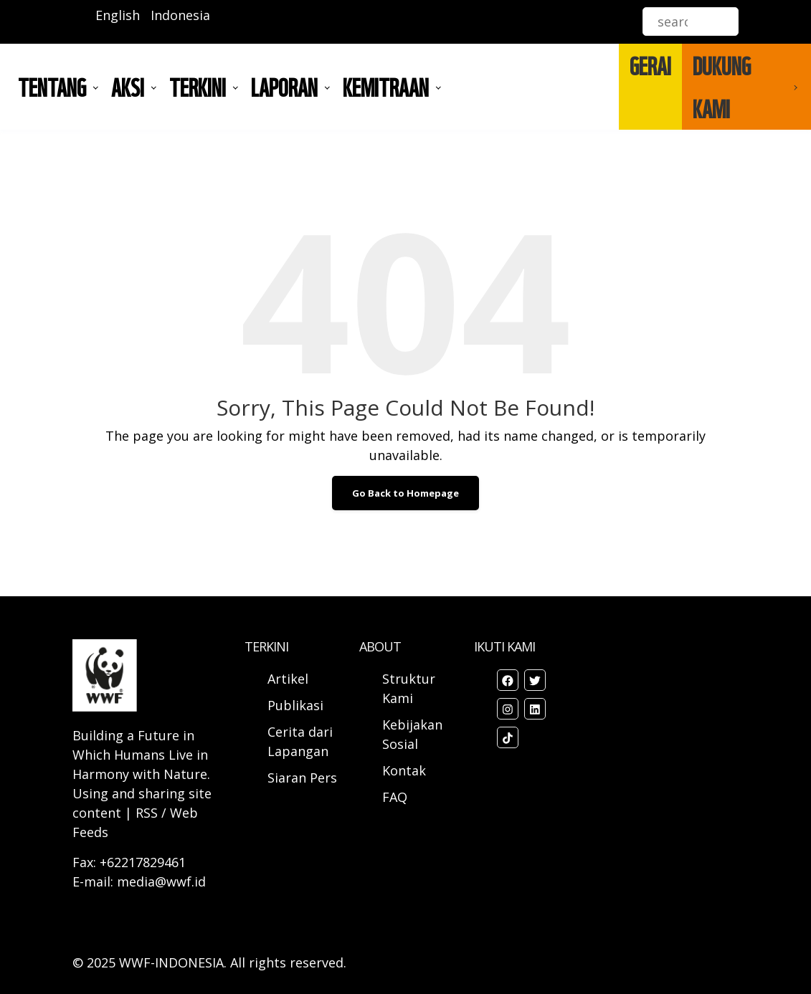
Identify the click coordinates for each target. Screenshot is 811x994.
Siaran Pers (302, 777)
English (117, 15)
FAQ (394, 797)
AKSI (127, 87)
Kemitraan (386, 87)
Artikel (289, 678)
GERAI (650, 65)
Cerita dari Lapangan (300, 741)
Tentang (52, 87)
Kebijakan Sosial (412, 734)
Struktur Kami (408, 688)
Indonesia (180, 15)
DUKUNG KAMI (722, 86)
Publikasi (295, 705)
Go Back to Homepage (405, 493)
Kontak (404, 770)
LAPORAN (284, 87)
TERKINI (197, 87)
